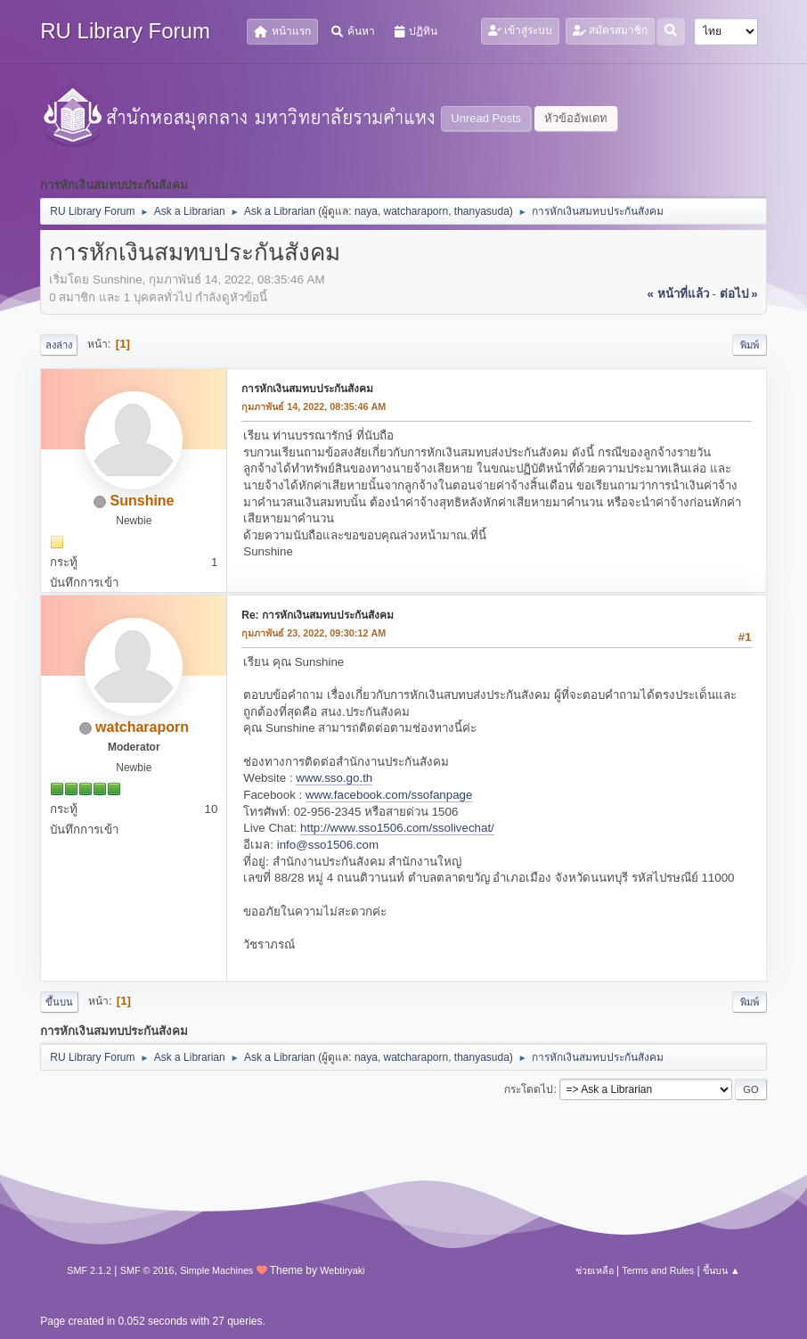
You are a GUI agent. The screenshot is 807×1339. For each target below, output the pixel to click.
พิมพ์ (749, 345)
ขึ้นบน (59, 1002)
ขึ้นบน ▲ (721, 1270)
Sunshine (142, 500)
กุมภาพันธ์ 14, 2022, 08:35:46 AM (313, 406)
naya (366, 211)
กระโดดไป (528, 1089)
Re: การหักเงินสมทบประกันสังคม (317, 615)
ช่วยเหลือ (594, 1270)
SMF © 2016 (147, 1270)
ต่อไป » (739, 293)
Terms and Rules (658, 1270)
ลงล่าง (58, 345)
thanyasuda (481, 211)
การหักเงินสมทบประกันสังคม (307, 388)
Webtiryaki (342, 1270)
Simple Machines (216, 1270)
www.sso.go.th (334, 778)
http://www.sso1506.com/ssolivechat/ (397, 827)
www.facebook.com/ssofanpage (389, 794)
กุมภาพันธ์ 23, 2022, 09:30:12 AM (313, 633)
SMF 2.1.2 (89, 1270)
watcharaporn (416, 211)
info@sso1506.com (328, 844)
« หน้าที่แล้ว (678, 293)
